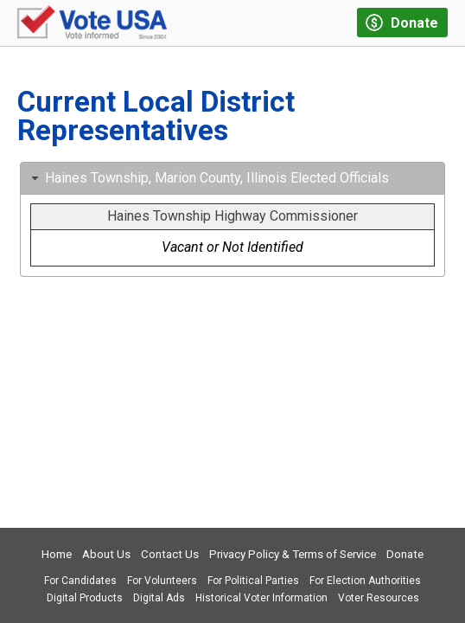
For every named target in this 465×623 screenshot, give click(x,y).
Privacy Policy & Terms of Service (292, 554)
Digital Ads (159, 598)
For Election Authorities (365, 581)
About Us (106, 554)
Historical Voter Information (261, 598)
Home (56, 554)
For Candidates (80, 581)
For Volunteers (162, 581)
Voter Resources (378, 598)
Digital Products (85, 598)
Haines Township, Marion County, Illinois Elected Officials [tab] (208, 178)
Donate (405, 554)
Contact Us (170, 554)
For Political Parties (253, 581)
